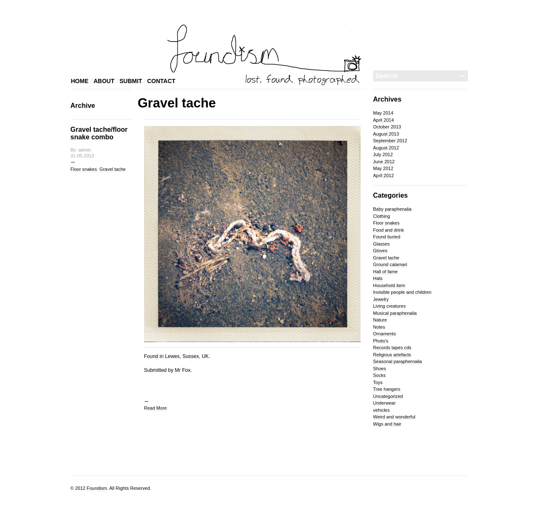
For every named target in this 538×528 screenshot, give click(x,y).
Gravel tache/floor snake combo (99, 133)
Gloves (380, 250)
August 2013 (386, 133)
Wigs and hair (387, 423)
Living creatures (389, 305)
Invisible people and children (402, 292)
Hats (378, 278)
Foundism (97, 488)
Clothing (381, 216)
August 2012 (386, 147)
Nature (380, 319)
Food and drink (388, 230)
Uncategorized (388, 396)
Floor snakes (84, 169)
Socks (379, 375)
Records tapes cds (392, 347)
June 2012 (384, 161)
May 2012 (383, 168)
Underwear (384, 402)
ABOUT (104, 81)
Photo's (380, 340)
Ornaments (384, 333)
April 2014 (383, 120)
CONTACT (161, 81)
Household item (389, 285)
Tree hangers (387, 389)
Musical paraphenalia (395, 313)
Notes (379, 326)
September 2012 (390, 140)
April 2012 (383, 175)
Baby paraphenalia (392, 209)
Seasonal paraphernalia (397, 361)
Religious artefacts (392, 354)
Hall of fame (385, 271)
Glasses (381, 243)
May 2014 (383, 112)
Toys (378, 382)
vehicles (381, 410)
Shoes (379, 368)
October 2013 (387, 126)
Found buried (387, 236)
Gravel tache (113, 169)
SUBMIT (130, 81)
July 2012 (383, 154)
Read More (155, 407)
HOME (80, 81)
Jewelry (381, 299)
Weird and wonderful (394, 416)
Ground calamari (390, 264)
